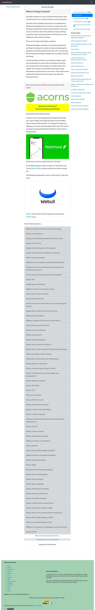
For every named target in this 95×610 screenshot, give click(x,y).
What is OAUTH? (32, 427)
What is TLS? (30, 279)
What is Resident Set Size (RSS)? (37, 405)
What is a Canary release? (35, 431)
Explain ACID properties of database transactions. (43, 253)
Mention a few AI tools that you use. (80, 72)
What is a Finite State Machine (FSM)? (39, 508)
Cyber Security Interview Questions (81, 29)
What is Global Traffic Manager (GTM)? (39, 517)
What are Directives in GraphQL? (79, 41)
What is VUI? (30, 390)
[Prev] (25, 7)
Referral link (36, 168)
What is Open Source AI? (77, 63)
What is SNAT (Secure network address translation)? (44, 513)
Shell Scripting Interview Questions (81, 21)
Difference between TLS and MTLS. (38, 441)
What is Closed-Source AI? (77, 66)
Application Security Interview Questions (82, 25)
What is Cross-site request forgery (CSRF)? (41, 368)
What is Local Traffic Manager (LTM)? (39, 522)
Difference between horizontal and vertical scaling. (43, 229)
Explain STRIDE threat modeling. (37, 489)
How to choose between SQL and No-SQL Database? (44, 275)
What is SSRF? (31, 465)
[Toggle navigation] (91, 2)
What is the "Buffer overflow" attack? (39, 354)
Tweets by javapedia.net (13, 7)
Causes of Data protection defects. (38, 325)
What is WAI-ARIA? (33, 385)
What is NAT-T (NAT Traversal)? (37, 294)
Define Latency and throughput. (37, 474)
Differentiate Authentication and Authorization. (42, 359)
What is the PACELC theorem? (36, 498)
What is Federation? (76, 96)
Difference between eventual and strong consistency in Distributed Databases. (45, 268)
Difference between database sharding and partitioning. (45, 262)
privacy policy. (38, 605)
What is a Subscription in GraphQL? (80, 109)
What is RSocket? (32, 446)
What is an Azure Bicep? (77, 76)
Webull (28, 214)
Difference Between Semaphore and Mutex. (41, 455)
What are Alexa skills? (33, 395)
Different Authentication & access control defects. (43, 321)
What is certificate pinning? (35, 414)
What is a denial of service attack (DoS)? (40, 503)
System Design (77, 15)
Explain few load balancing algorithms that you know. (44, 238)
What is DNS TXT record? (35, 400)
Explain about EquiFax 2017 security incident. (42, 311)
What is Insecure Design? (34, 479)
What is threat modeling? (35, 484)
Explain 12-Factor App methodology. (39, 409)
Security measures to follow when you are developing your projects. (46, 304)
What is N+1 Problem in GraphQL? (79, 105)
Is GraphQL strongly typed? (78, 89)
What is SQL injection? (34, 335)
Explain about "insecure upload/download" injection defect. (47, 349)
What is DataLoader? (76, 102)
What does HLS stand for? (35, 299)
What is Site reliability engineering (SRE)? (41, 450)
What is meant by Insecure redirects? (39, 344)
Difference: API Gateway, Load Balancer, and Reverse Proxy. (46, 527)
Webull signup (31, 217)
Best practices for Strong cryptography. (39, 470)
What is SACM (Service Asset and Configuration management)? (42, 374)
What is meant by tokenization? (37, 494)
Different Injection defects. (35, 316)
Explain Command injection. (36, 340)
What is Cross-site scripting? (36, 330)
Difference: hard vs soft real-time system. (40, 289)
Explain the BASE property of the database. (41, 248)
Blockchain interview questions (47, 539)
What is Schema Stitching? (78, 99)
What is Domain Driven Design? (37, 436)
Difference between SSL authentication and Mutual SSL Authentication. (45, 420)
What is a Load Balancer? (34, 234)
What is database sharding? (35, 258)
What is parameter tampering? (36, 364)
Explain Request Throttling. (35, 284)
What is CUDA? (31, 532)
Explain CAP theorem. (33, 243)
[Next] (69, 7)
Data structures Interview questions (81, 12)
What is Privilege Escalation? (36, 460)
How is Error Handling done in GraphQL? (81, 93)
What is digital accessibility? (36, 381)
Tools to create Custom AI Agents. (79, 69)
